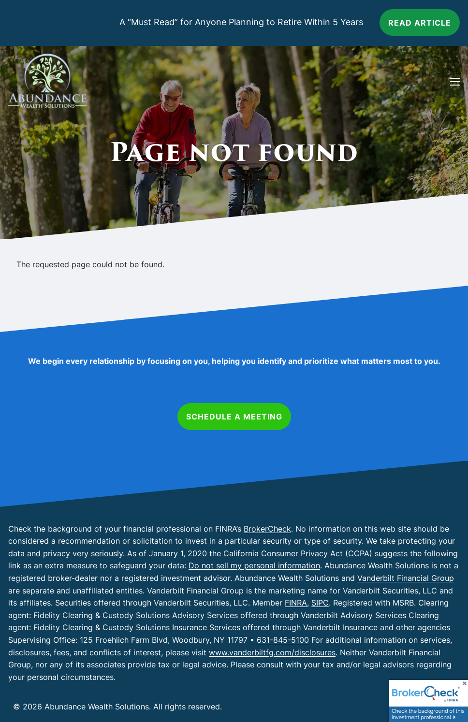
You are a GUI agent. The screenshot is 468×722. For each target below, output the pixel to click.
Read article (419, 23)
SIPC (320, 602)
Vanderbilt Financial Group (405, 578)
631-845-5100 (283, 640)
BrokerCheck (267, 529)
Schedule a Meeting (234, 416)
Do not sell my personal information (254, 565)
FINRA (296, 602)
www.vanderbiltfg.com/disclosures (272, 652)
